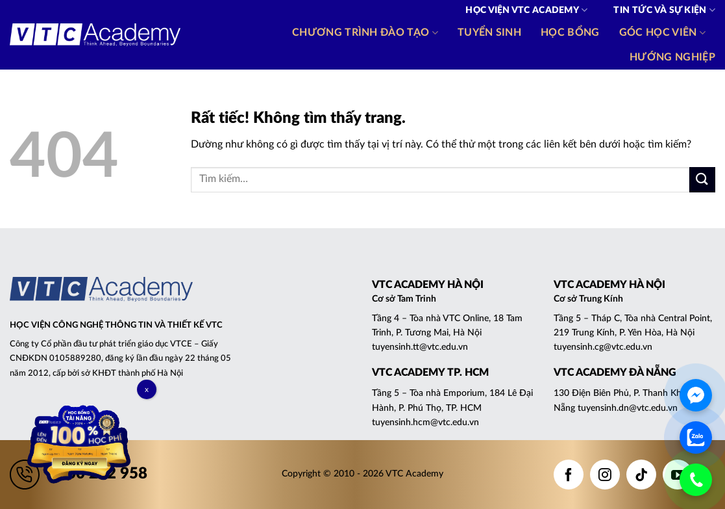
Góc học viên (662, 33)
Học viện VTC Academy (526, 10)
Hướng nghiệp (672, 57)
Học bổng (570, 32)
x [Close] (147, 389)
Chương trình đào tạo (365, 33)
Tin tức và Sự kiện (664, 10)
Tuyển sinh (489, 32)
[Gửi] (702, 179)
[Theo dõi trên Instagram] (605, 474)
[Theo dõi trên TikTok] (641, 474)
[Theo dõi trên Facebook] (569, 474)
